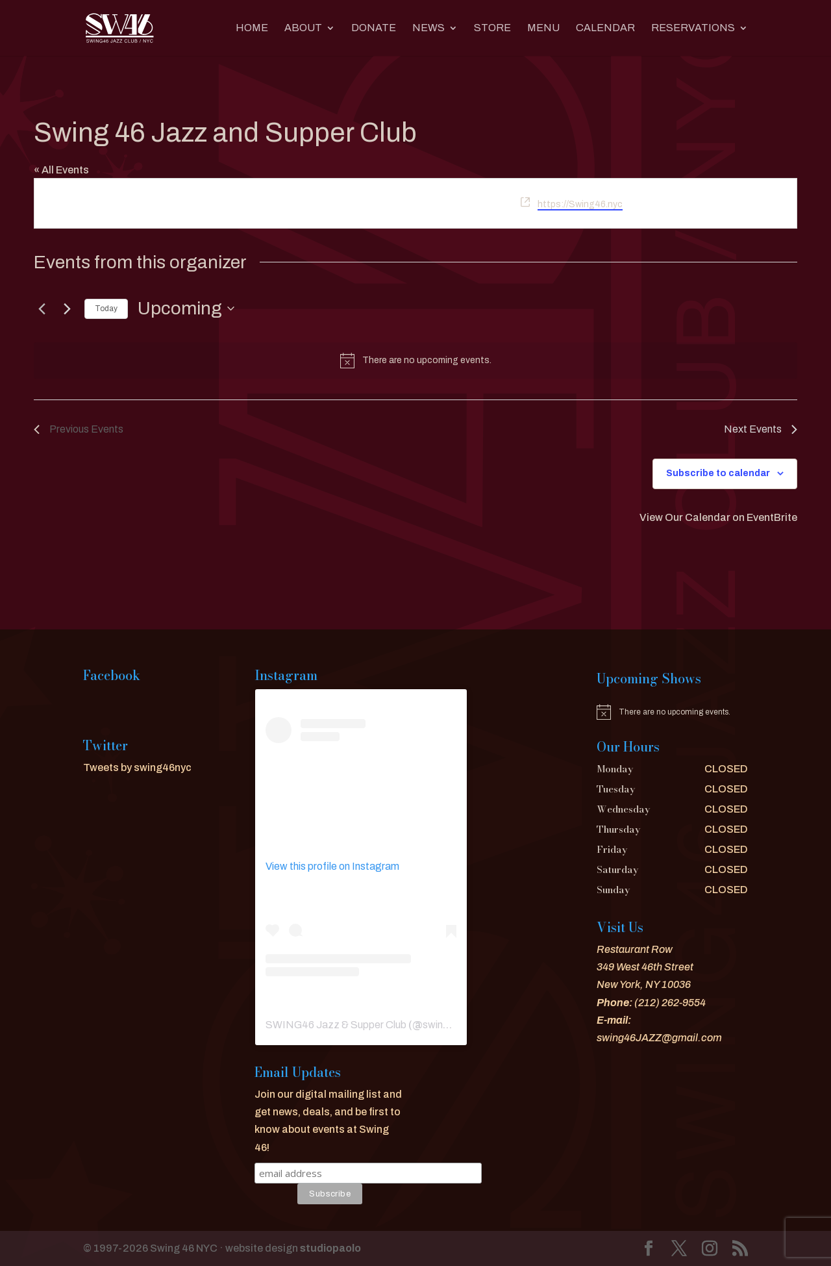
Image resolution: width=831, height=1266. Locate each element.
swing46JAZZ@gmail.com (659, 1037)
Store (492, 28)
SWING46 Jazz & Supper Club (336, 1024)
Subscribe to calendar (718, 473)
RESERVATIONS (693, 28)
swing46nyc (450, 1024)
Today (106, 308)
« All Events (61, 169)
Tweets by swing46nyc (137, 767)
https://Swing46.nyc (580, 204)
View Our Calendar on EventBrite (718, 517)
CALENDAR (605, 28)
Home (252, 28)
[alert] (415, 360)
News (428, 28)
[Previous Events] (41, 308)
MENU (543, 28)
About (303, 28)
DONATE (373, 28)
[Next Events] (67, 308)
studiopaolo (330, 1248)
